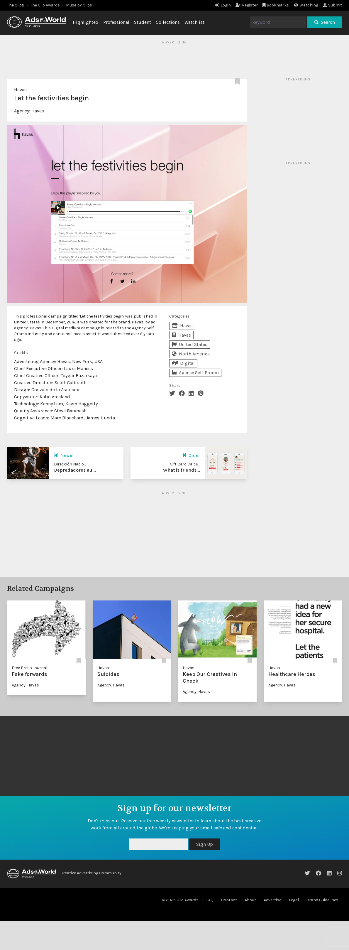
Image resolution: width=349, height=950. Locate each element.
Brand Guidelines (322, 899)
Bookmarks (275, 5)
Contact (229, 899)
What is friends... (181, 470)
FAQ (210, 899)
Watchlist (194, 22)
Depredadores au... (75, 470)
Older (191, 455)
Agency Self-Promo (195, 372)
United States (189, 344)
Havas (20, 89)
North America (191, 354)
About (250, 899)
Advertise (272, 899)
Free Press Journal (29, 667)
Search (324, 22)
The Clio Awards (45, 5)
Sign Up (204, 844)
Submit (332, 5)
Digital (183, 363)
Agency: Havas (25, 685)
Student (142, 22)
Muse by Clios (79, 5)
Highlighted (86, 22)
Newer (64, 455)
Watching (306, 5)
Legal (294, 899)
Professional (116, 22)
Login (223, 5)
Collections (168, 22)
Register (247, 5)
